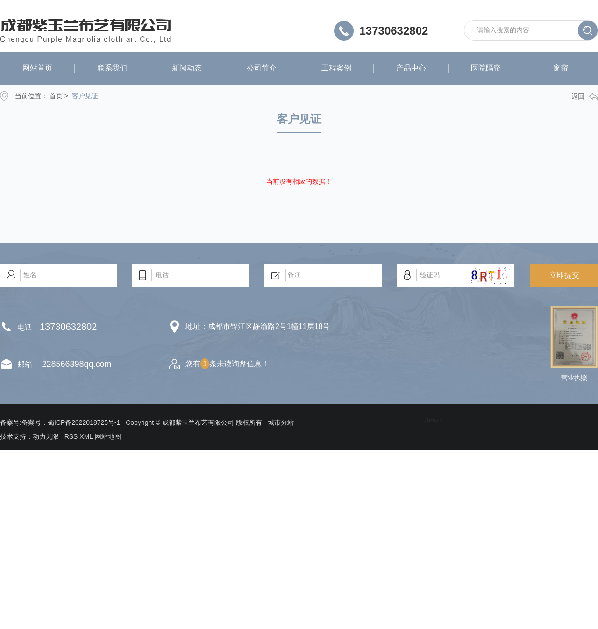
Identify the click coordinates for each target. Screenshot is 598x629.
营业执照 (574, 377)
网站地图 (108, 436)
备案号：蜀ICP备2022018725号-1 (71, 422)
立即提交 (564, 275)
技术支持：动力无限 (29, 436)
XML (86, 436)
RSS (71, 436)
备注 (323, 275)
